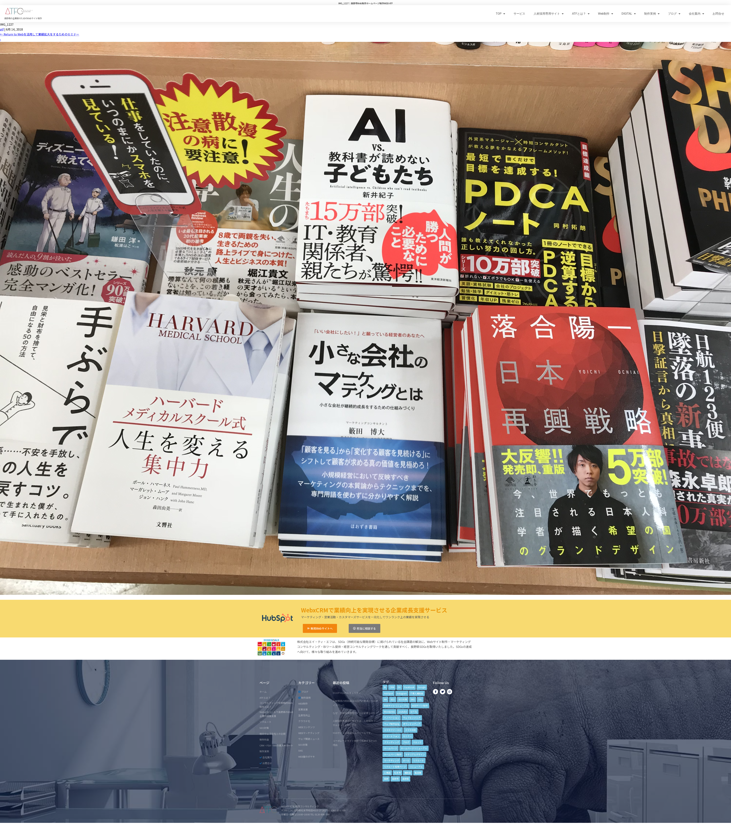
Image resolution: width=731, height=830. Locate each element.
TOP (500, 13)
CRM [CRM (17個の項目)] (392, 687)
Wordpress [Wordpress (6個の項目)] (389, 711)
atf (2, 29)
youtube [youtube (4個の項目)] (402, 711)
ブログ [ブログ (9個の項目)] (406, 742)
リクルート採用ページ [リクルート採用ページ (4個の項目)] (395, 766)
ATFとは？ (581, 13)
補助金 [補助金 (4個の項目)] (407, 772)
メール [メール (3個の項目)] (406, 760)
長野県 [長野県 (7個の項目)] (405, 778)
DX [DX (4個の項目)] (399, 687)
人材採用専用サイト (549, 13)
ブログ (674, 13)
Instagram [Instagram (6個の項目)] (402, 693)
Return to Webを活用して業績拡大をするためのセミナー (39, 34)
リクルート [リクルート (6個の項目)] (418, 760)
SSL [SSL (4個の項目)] (420, 699)
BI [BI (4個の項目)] (385, 687)
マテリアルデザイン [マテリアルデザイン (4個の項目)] (415, 754)
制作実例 (652, 13)
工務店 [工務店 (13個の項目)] (387, 772)
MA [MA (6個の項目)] (385, 699)
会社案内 (696, 13)
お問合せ (718, 13)
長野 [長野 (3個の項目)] (386, 778)
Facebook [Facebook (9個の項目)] (409, 687)
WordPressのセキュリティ (347, 693)
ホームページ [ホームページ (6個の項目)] (390, 748)
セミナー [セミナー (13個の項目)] (407, 736)
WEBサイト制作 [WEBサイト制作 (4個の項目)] (420, 705)
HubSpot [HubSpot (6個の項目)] (388, 693)
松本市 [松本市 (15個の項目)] (397, 772)
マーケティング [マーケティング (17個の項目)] (391, 760)
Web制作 (605, 13)
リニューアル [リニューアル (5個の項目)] (416, 766)
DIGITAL (629, 13)
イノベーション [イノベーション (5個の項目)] (391, 717)
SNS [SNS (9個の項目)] (413, 699)
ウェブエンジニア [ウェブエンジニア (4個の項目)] (412, 717)
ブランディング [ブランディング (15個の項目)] (391, 742)
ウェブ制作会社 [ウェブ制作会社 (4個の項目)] (391, 723)
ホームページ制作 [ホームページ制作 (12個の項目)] (393, 754)
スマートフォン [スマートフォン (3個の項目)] (391, 736)
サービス (519, 13)
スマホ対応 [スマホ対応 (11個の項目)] (410, 729)
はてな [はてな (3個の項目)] (413, 711)
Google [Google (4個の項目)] (421, 687)
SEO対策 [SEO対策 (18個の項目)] (402, 699)
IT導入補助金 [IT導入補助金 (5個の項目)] (416, 693)
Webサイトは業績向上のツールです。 (353, 733)
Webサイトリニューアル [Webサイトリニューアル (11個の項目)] (396, 705)
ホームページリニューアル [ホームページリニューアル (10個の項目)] (414, 748)
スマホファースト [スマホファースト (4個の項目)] (392, 729)
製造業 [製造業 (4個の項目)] (418, 772)
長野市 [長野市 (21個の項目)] (395, 778)
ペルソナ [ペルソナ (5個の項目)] (417, 742)
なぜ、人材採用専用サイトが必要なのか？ (355, 713)
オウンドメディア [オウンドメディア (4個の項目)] (411, 723)
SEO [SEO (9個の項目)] (393, 699)
